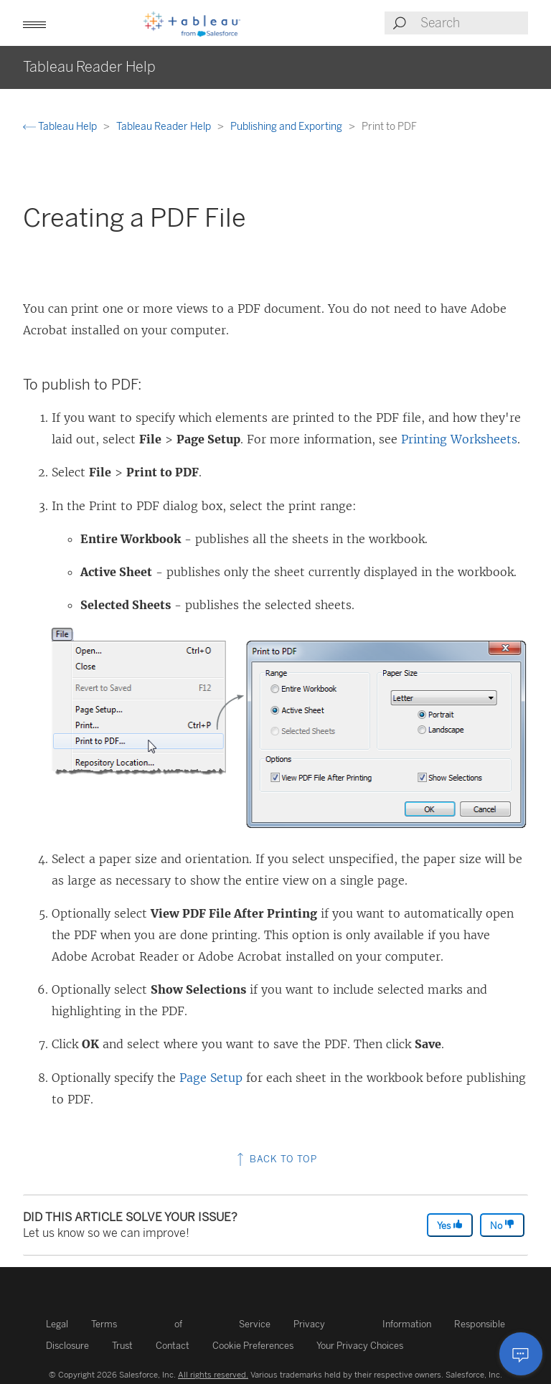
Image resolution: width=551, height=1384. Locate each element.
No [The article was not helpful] (502, 1225)
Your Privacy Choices (359, 1345)
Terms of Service (180, 1324)
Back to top (275, 1159)
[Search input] (473, 23)
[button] (34, 22)
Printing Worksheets (459, 439)
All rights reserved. (213, 1375)
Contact (172, 1345)
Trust (122, 1345)
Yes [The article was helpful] (450, 1225)
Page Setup (210, 1077)
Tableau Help (61, 127)
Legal (57, 1324)
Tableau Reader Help (164, 127)
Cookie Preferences (252, 1345)
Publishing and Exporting (287, 127)
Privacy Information (362, 1324)
